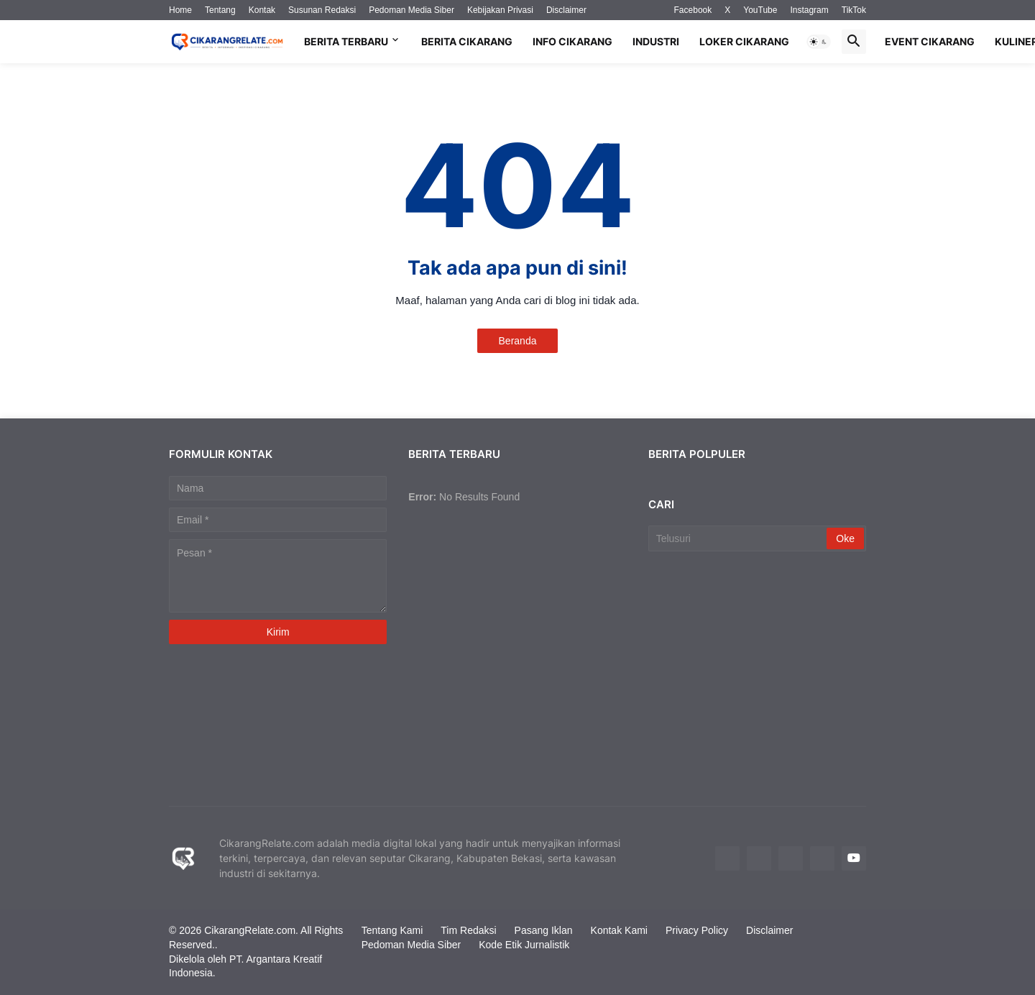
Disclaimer (566, 10)
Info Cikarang (572, 41)
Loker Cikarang (744, 41)
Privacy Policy (697, 930)
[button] (818, 42)
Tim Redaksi (468, 930)
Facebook (693, 10)
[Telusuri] (738, 538)
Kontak (262, 10)
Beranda (518, 341)
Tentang (220, 10)
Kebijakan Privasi (500, 10)
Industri (655, 41)
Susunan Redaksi (322, 10)
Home (180, 10)
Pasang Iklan (544, 930)
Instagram (809, 10)
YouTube (760, 10)
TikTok (854, 10)
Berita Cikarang (466, 41)
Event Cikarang (930, 41)
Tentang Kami (392, 930)
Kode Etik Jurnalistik (524, 944)
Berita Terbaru (346, 41)
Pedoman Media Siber (411, 10)
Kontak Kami (619, 930)
